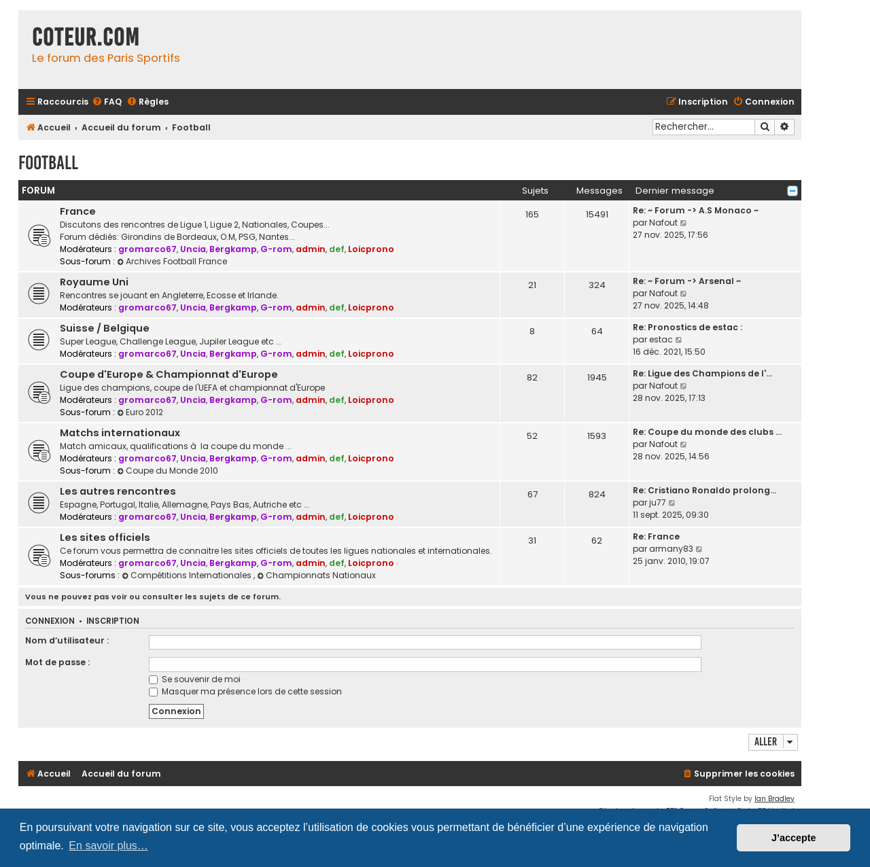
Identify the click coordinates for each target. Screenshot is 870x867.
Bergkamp (233, 249)
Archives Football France (172, 261)
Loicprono (371, 249)
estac (661, 339)
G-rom (276, 249)
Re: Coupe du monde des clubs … (707, 432)
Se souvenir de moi (195, 679)
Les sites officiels (105, 537)
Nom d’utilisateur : (67, 640)
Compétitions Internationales (188, 575)
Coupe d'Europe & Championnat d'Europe (169, 374)
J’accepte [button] (793, 837)
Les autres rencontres (118, 491)
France (78, 211)
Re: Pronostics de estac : (687, 327)
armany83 (671, 548)
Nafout (663, 222)
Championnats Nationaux (316, 575)
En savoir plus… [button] (108, 845)
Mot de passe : (57, 662)
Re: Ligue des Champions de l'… (702, 373)
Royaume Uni (94, 282)
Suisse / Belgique (105, 328)
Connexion (50, 621)
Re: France (656, 536)
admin (311, 249)
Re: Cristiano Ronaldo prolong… (704, 490)
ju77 (657, 502)
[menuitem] (107, 102)
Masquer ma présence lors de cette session (245, 691)
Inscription (112, 621)
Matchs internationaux (120, 433)
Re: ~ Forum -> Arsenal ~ (687, 281)
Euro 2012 (140, 412)
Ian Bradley (774, 799)
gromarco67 (147, 249)
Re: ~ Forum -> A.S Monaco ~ (696, 210)
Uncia (193, 249)
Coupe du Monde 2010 (167, 470)
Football (48, 162)
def (337, 249)
